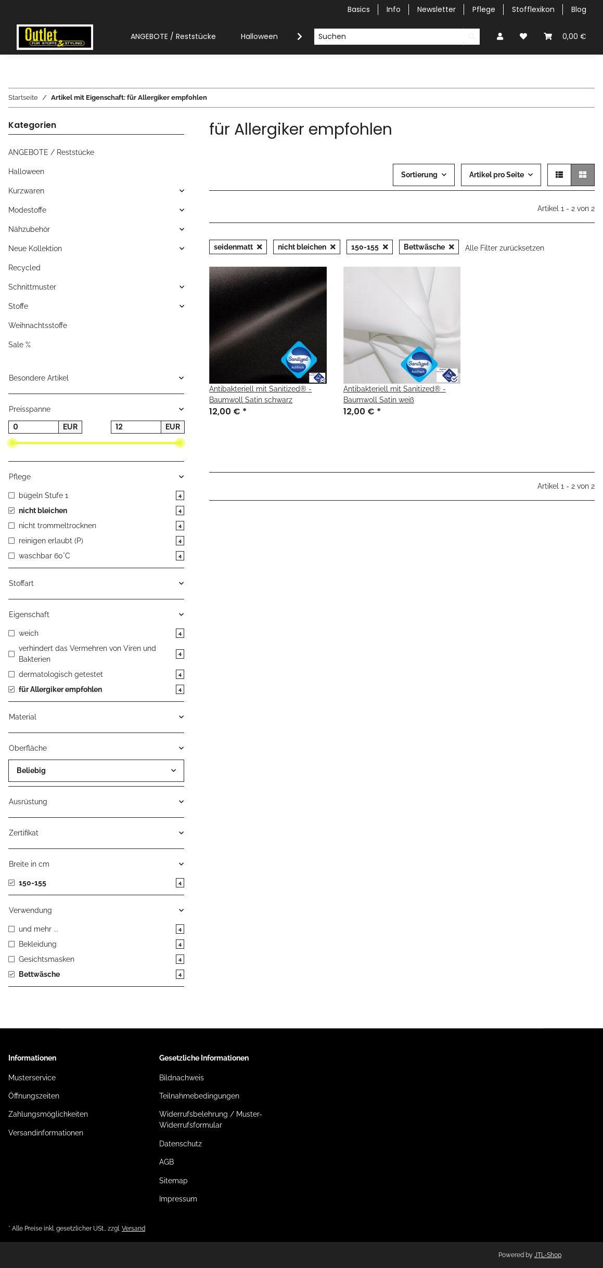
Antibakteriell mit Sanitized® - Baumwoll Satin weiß (394, 394)
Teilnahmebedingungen (199, 1096)
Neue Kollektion (35, 248)
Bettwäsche (429, 247)
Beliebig (31, 770)
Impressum (178, 1199)
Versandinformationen (45, 1133)
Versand (133, 1228)
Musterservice (32, 1078)
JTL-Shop (547, 1255)
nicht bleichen (307, 247)
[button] (500, 37)
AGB (166, 1162)
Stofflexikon (533, 9)
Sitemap (173, 1181)
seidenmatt (238, 247)
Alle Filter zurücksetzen (504, 248)
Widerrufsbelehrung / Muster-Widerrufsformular (210, 1119)
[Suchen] (389, 37)
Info (394, 9)
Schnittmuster (32, 287)
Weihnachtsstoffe (37, 325)
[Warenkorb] (565, 37)
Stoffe (18, 306)
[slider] (12, 443)
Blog (578, 9)
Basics (359, 9)
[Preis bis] (136, 427)
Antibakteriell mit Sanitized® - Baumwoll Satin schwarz (260, 394)
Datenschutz (180, 1144)
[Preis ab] (33, 427)
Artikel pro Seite (496, 175)
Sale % (19, 345)
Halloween (26, 171)
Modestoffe (27, 210)
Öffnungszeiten (33, 1096)
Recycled (24, 268)
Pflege (483, 9)
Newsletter (436, 9)
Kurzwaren (26, 191)
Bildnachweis (181, 1078)
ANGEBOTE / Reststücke (51, 152)
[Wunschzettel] (523, 37)
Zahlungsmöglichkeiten (48, 1114)
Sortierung (419, 175)
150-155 (369, 247)
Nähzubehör (29, 229)
